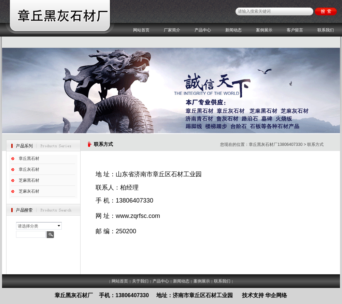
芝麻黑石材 (29, 180)
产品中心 (203, 30)
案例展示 (264, 30)
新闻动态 (233, 30)
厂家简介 (172, 30)
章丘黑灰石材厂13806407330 (275, 144)
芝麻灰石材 (29, 191)
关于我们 (140, 281)
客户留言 (295, 30)
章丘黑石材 (29, 158)
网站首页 (141, 30)
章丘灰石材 (29, 169)
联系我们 (325, 30)
